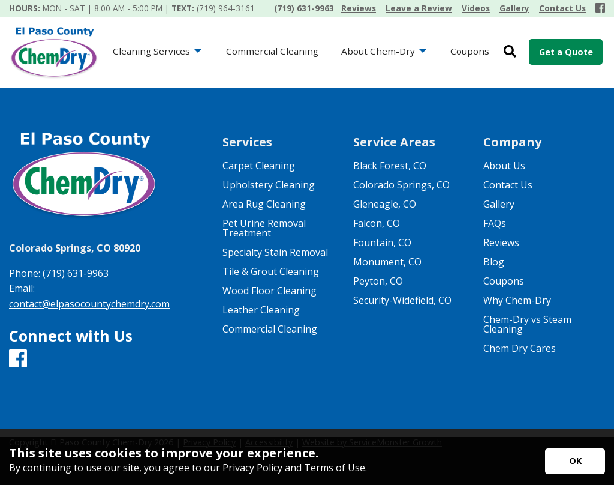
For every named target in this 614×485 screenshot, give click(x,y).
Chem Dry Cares (519, 348)
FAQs (494, 223)
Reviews (501, 242)
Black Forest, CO (389, 165)
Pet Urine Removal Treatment (264, 228)
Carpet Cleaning (258, 165)
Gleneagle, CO (384, 204)
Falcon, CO (376, 223)
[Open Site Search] (510, 52)
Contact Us (507, 185)
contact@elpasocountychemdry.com (89, 303)
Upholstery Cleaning (268, 185)
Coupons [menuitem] (469, 51)
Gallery (498, 204)
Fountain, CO (382, 242)
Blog (493, 262)
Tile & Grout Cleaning (270, 271)
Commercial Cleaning (269, 329)
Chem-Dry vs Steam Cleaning (527, 324)
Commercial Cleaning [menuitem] (272, 51)
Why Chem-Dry (517, 300)
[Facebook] (600, 8)
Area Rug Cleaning (264, 204)
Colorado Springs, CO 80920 (74, 248)
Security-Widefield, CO (402, 300)
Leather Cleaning (261, 310)
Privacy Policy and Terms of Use (293, 467)
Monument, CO (387, 262)
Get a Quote (566, 52)
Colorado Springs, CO (401, 185)
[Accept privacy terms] (575, 461)
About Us (504, 165)
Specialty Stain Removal (275, 252)
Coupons (503, 281)
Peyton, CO (378, 281)
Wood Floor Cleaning (269, 290)
